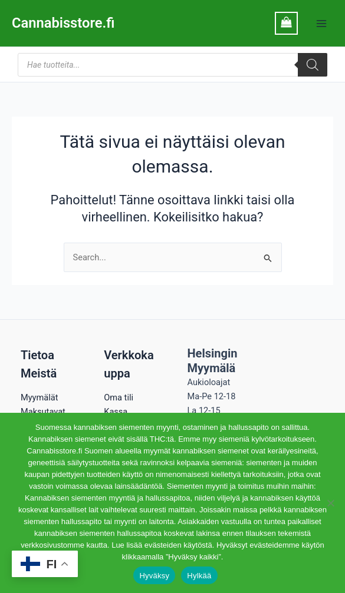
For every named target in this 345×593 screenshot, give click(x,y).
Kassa (115, 411)
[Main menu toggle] (321, 23)
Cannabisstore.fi (63, 23)
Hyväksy (154, 575)
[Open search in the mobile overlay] (172, 65)
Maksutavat (43, 411)
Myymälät (39, 397)
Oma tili (118, 397)
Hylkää (199, 575)
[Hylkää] (330, 503)
